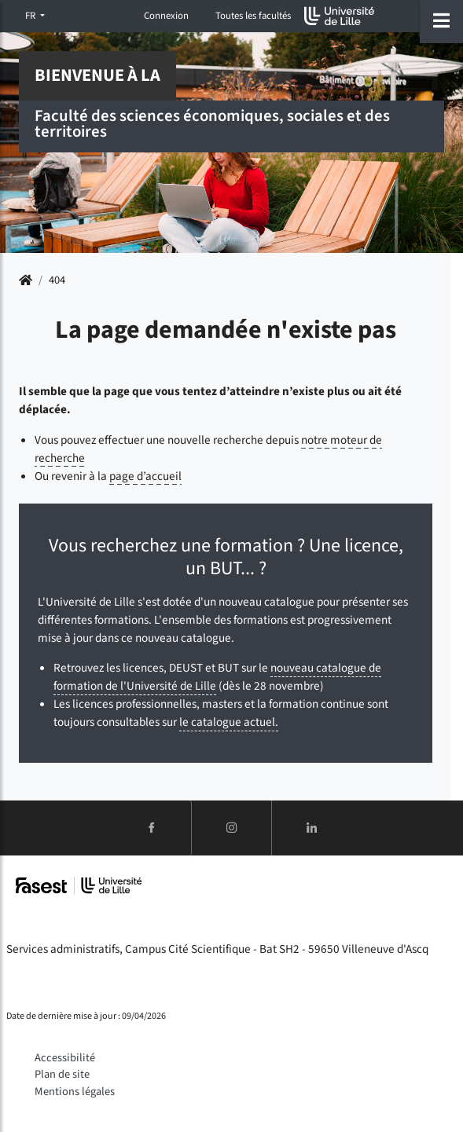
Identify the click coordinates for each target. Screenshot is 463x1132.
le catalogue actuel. (228, 722)
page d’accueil (145, 476)
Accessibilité (65, 1058)
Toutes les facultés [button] (253, 16)
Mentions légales (75, 1091)
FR (31, 16)
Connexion (166, 16)
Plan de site (62, 1074)
